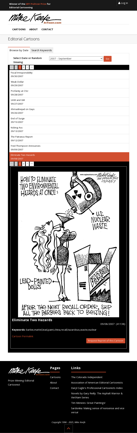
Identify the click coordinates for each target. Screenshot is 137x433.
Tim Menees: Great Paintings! (88, 402)
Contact (54, 388)
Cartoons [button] (19, 29)
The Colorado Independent (86, 377)
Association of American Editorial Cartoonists (97, 382)
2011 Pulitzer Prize (36, 3)
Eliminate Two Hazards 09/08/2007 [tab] (23, 156)
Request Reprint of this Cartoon (105, 340)
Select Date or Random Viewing (27, 60)
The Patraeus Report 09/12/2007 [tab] (22, 138)
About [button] (33, 29)
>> (32, 67)
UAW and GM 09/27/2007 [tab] (18, 101)
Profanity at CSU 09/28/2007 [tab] (19, 92)
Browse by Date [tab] (18, 50)
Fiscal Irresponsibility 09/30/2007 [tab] (22, 74)
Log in (123, 3)
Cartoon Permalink (22, 336)
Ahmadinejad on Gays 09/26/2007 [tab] (23, 111)
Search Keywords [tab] (42, 50)
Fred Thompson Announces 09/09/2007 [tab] (25, 147)
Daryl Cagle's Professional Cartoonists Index (97, 388)
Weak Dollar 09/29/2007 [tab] (17, 83)
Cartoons (55, 377)
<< (12, 67)
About (53, 382)
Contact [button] (47, 29)
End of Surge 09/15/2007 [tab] (18, 120)
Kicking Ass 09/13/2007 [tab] (17, 129)
